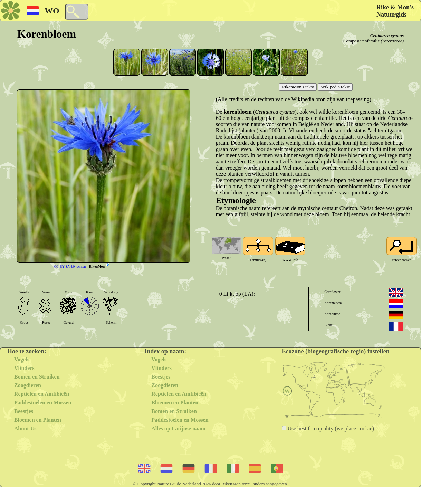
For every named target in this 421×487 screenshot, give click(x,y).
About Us (25, 428)
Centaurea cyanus (387, 35)
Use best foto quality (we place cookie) (330, 428)
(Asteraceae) (392, 41)
